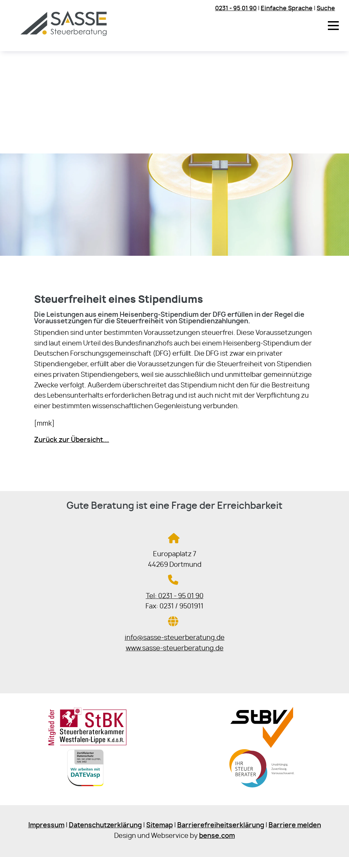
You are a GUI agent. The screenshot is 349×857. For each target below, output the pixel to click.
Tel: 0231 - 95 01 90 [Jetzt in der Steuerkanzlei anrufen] (174, 596)
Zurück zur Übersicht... (71, 440)
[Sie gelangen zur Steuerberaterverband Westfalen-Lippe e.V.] (261, 746)
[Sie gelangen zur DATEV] (87, 788)
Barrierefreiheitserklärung (220, 825)
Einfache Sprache (287, 8)
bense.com (217, 836)
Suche (326, 8)
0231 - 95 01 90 (236, 8)
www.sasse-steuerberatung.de (175, 648)
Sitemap (159, 825)
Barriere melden (295, 825)
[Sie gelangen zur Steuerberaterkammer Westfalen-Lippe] (87, 744)
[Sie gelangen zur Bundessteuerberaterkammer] (261, 788)
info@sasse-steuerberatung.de (175, 638)
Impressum (46, 825)
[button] (333, 25)
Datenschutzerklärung (105, 825)
